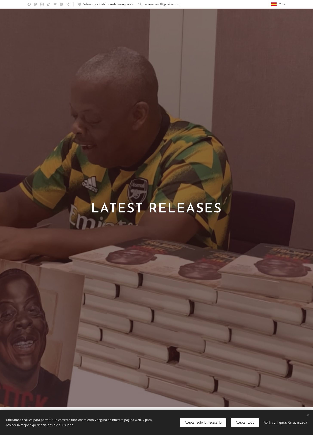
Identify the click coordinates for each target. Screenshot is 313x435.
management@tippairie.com (161, 4)
